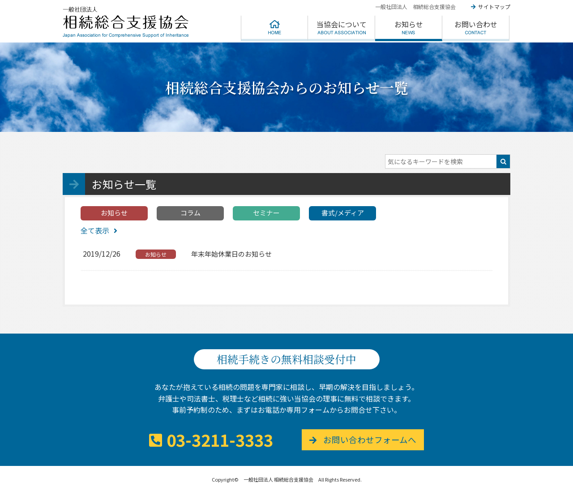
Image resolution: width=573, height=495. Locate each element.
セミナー (266, 212)
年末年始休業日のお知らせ (231, 253)
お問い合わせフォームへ (373, 439)
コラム (190, 212)
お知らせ (114, 212)
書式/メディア (342, 212)
